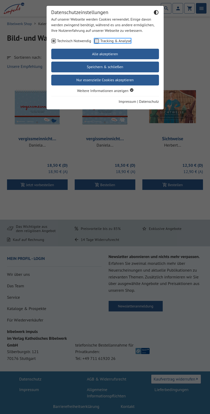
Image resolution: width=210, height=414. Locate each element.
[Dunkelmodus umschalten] (156, 13)
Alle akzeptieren (105, 54)
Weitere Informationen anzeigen (105, 90)
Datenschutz (149, 101)
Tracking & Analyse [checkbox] (115, 40)
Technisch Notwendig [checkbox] (74, 40)
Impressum (127, 101)
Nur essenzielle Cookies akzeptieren (105, 80)
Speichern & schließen (105, 66)
